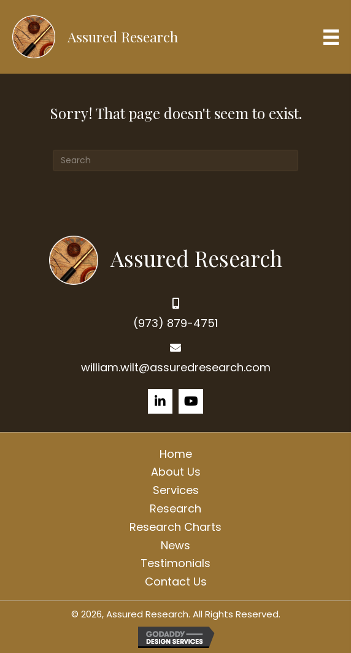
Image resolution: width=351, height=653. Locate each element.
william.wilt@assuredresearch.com (176, 367)
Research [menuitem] (175, 508)
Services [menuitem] (176, 490)
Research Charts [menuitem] (175, 527)
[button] (160, 401)
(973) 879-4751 (175, 323)
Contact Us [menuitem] (176, 581)
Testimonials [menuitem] (175, 563)
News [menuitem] (175, 545)
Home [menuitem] (176, 454)
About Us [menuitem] (176, 471)
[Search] (175, 160)
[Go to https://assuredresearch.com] (176, 259)
